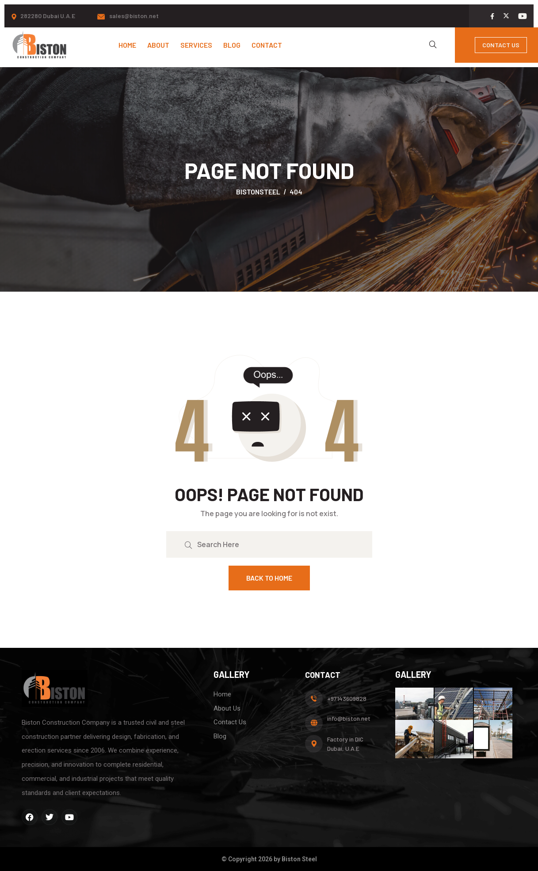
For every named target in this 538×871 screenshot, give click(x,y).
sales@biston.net (134, 15)
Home (127, 45)
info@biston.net (348, 718)
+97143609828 (346, 698)
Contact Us (500, 45)
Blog (231, 45)
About (158, 45)
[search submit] (188, 544)
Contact (267, 45)
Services (196, 45)
